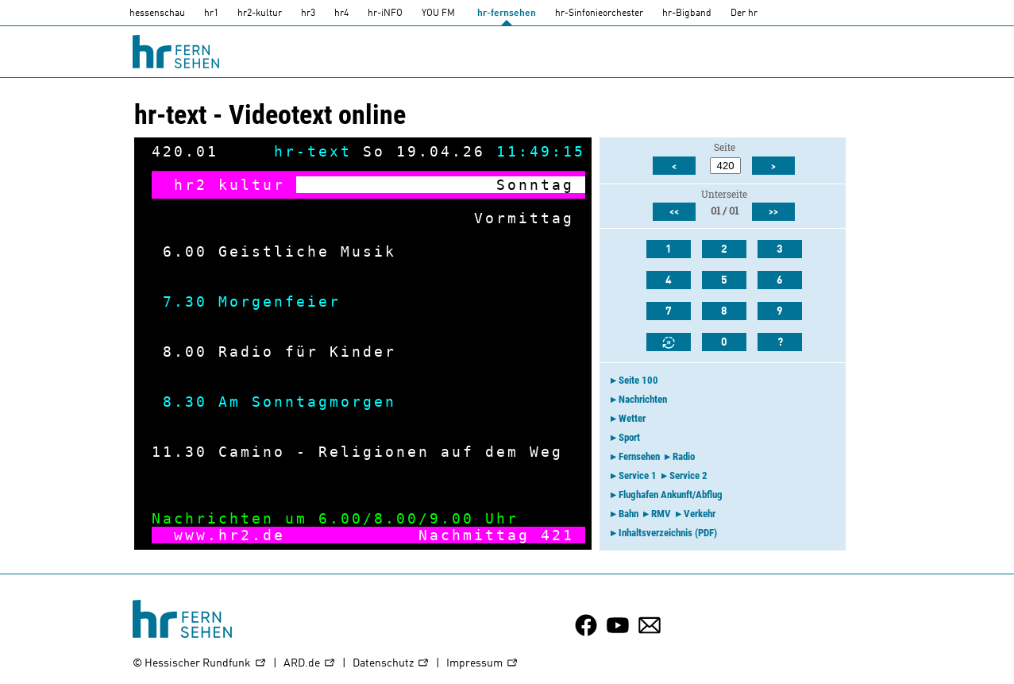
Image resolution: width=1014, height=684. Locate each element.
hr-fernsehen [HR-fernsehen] (506, 13)
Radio (684, 456)
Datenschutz (391, 663)
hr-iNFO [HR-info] (385, 13)
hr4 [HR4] (341, 13)
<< (674, 212)
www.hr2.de (229, 535)
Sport (629, 437)
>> (773, 212)
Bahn (628, 514)
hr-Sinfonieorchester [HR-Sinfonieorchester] (599, 13)
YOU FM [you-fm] (438, 13)
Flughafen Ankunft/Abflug (671, 494)
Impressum (482, 663)
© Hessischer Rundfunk (200, 663)
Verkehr (699, 514)
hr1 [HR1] (211, 13)
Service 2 (688, 475)
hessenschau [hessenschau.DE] (157, 13)
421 (557, 535)
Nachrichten (643, 399)
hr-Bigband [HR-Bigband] (686, 13)
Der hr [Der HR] (744, 13)
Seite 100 (638, 380)
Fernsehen (639, 456)
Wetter (632, 418)
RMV (661, 514)
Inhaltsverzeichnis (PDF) (668, 533)
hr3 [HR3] (308, 13)
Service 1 (638, 475)
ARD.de (309, 663)
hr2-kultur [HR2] (259, 13)
